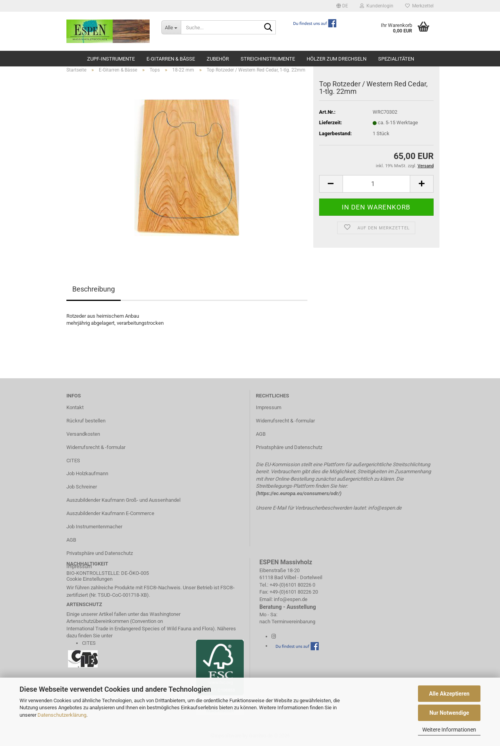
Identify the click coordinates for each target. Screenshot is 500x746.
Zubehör (218, 59)
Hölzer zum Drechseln (336, 59)
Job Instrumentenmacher (94, 527)
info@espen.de (385, 508)
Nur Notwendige (449, 713)
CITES (73, 460)
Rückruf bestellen (85, 421)
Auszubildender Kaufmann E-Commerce (110, 513)
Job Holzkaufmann (87, 473)
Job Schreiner (81, 487)
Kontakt (75, 407)
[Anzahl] (376, 184)
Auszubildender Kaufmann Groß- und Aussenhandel (123, 500)
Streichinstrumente (268, 59)
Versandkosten (83, 434)
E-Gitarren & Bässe (170, 59)
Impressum (268, 407)
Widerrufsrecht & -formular (95, 447)
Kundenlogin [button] (376, 6)
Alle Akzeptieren (449, 694)
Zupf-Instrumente (111, 59)
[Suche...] (171, 27)
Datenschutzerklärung (62, 715)
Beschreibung (93, 289)
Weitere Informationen (449, 729)
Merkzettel (419, 6)
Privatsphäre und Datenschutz (99, 553)
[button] (342, 6)
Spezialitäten (396, 59)
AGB (71, 540)
